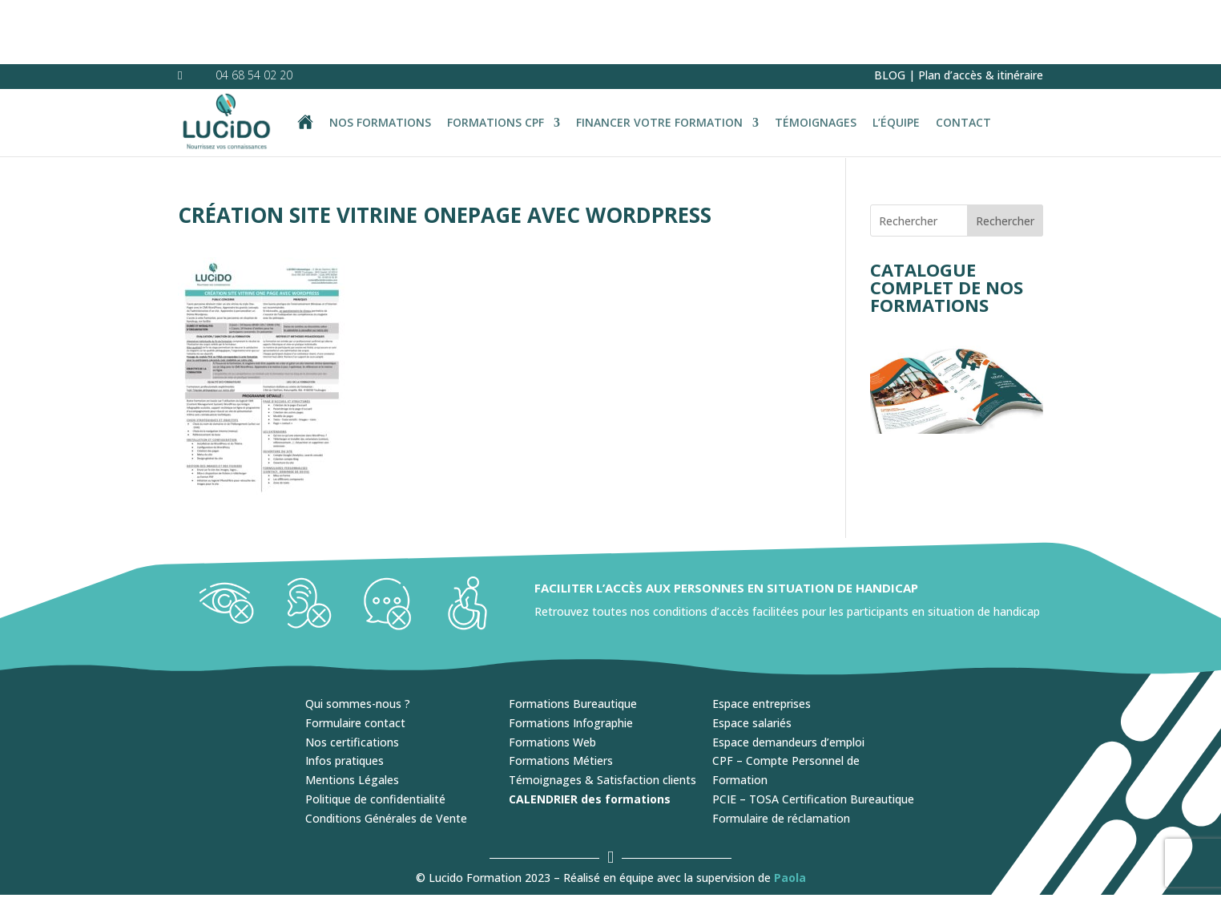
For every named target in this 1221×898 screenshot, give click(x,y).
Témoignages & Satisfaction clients (602, 715)
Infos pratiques (344, 696)
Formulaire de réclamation (781, 754)
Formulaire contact (355, 658)
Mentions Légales (352, 715)
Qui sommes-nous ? (357, 639)
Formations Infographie (571, 658)
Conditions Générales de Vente (386, 754)
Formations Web (552, 678)
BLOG (889, 10)
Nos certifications (352, 678)
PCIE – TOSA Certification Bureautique (813, 734)
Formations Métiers (561, 696)
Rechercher (1005, 156)
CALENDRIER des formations (590, 734)
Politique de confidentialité (375, 734)
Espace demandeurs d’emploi (788, 678)
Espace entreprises (761, 639)
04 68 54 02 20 (254, 10)
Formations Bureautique (573, 639)
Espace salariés (752, 658)
